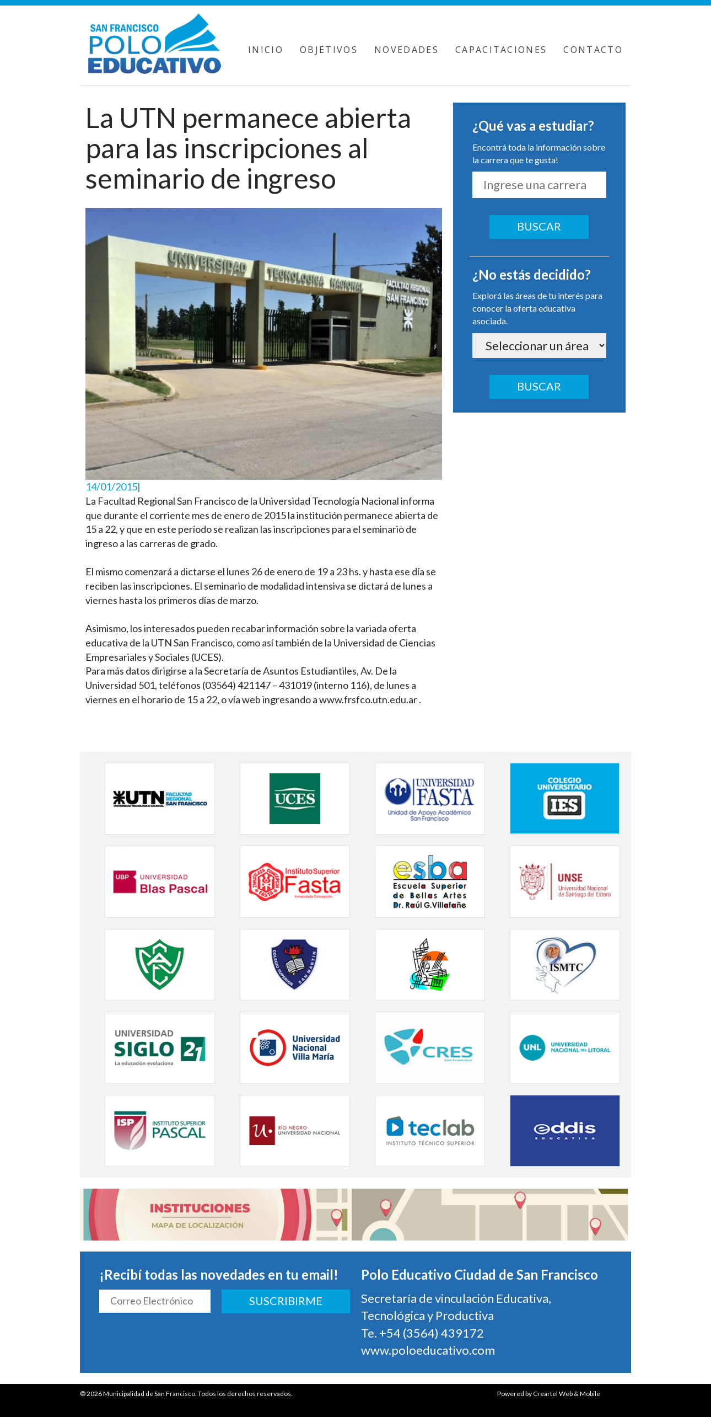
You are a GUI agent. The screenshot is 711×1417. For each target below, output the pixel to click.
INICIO (265, 50)
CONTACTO (593, 50)
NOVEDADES (406, 50)
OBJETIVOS (329, 50)
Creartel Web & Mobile (566, 1393)
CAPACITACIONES (501, 50)
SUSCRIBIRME (285, 1300)
